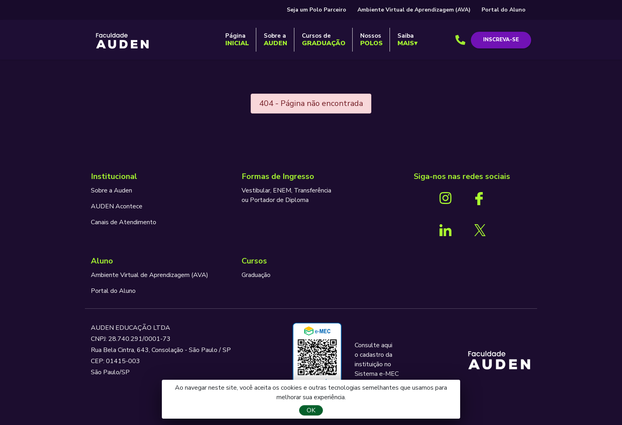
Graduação (256, 275)
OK (311, 410)
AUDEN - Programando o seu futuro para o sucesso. (123, 41)
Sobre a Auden (111, 190)
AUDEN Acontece (116, 206)
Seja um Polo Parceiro (316, 9)
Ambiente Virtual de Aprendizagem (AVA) (413, 9)
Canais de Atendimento (123, 222)
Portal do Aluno (504, 9)
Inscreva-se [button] (501, 39)
